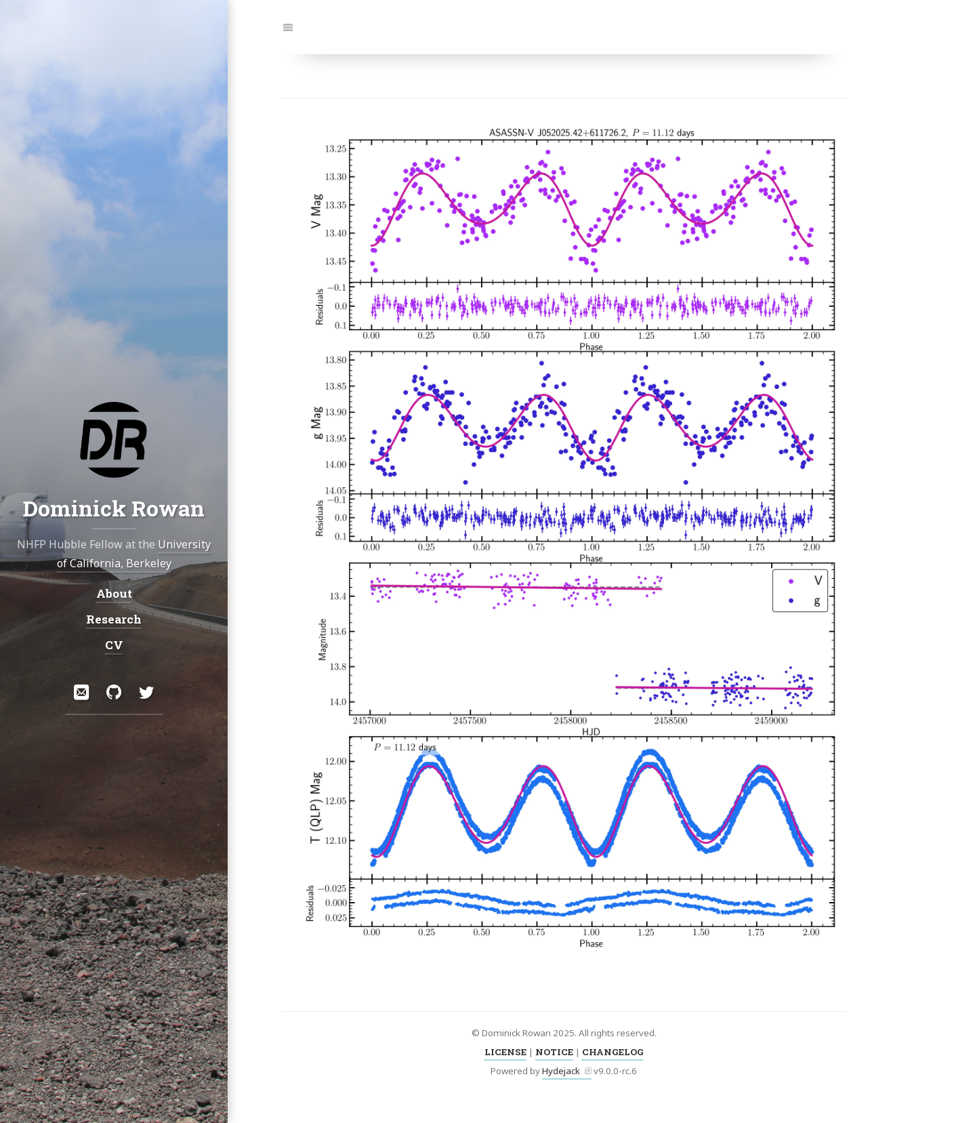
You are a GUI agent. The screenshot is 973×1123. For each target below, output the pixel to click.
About (114, 593)
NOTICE (554, 1052)
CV (114, 645)
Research (114, 619)
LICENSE (505, 1052)
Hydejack (561, 1071)
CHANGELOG (613, 1052)
